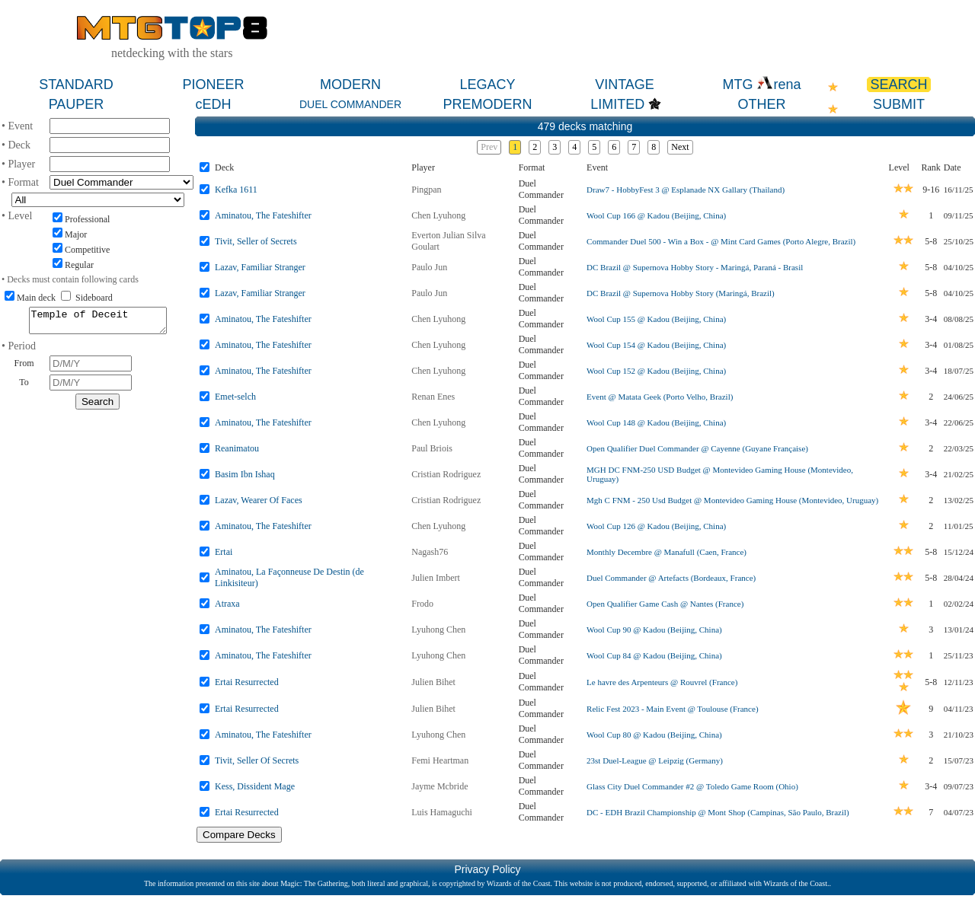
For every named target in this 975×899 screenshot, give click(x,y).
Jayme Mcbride (439, 786)
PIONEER (213, 84)
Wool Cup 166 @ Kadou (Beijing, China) (656, 215)
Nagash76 (429, 552)
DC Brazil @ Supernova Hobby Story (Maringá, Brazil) (681, 293)
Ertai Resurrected (247, 682)
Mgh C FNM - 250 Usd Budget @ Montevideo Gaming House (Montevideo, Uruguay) (732, 500)
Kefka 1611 (236, 189)
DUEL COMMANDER (350, 104)
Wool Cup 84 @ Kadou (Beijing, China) (654, 655)
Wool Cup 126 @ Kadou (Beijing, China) (656, 526)
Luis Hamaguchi (441, 812)
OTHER (762, 104)
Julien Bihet (433, 682)
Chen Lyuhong (438, 215)
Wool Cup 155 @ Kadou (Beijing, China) (656, 319)
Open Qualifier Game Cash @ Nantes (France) (665, 603)
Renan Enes (433, 396)
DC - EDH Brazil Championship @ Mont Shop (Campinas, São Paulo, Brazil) (718, 812)
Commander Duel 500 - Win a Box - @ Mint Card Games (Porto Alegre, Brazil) (721, 241)
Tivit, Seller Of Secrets (257, 760)
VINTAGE (624, 84)
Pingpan (426, 189)
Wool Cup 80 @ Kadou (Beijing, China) (654, 734)
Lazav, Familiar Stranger (260, 267)
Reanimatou (237, 448)
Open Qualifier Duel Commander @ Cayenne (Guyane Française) (697, 448)
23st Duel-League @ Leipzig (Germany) (655, 760)
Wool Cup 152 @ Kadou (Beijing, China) (656, 370)
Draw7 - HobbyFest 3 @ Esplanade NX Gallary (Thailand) (686, 189)
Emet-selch (235, 396)
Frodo (422, 603)
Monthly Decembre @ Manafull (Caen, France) (666, 551)
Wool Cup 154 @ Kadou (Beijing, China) (656, 344)
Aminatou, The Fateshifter (263, 215)
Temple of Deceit (97, 323)
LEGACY (487, 84)
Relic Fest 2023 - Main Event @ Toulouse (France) (672, 708)
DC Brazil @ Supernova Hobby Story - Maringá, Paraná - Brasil (695, 267)
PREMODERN (487, 104)
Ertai (223, 552)
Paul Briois (431, 448)
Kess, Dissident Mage (255, 786)
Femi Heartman (439, 760)
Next (680, 147)
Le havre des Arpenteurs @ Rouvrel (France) (662, 682)
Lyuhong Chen (438, 629)
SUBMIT (899, 104)
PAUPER (76, 104)
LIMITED (617, 104)
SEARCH (898, 84)
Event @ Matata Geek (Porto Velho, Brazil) (660, 396)
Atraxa (227, 603)
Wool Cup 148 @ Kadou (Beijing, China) (656, 422)
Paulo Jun (429, 267)
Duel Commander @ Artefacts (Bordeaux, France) (671, 577)
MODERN (350, 84)
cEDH (213, 104)
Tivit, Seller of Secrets (256, 241)
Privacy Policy (487, 869)
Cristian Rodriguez (446, 474)
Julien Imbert (435, 577)
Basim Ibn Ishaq (245, 474)
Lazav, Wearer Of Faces (258, 500)
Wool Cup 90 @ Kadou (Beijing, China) (654, 629)
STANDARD (76, 84)
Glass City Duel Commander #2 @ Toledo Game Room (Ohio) (692, 786)
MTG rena (761, 84)
